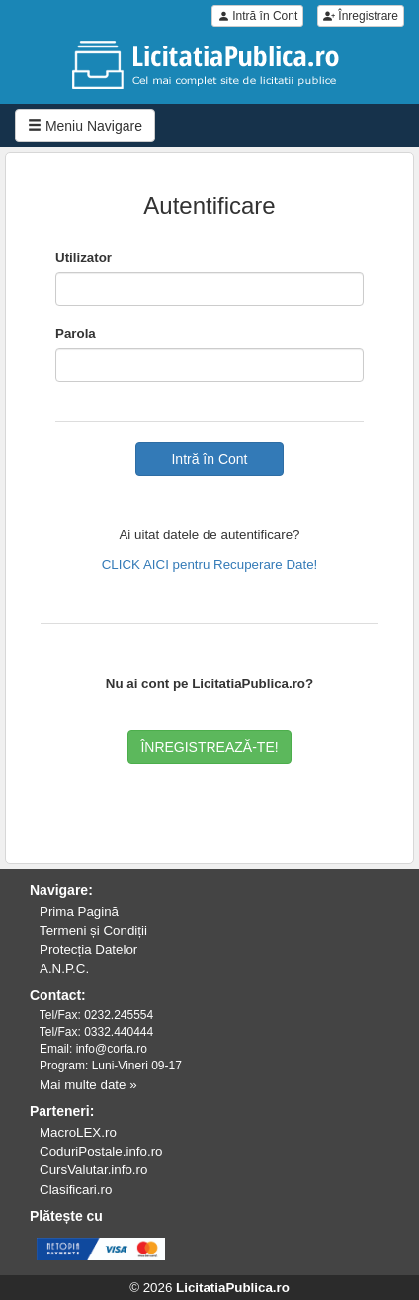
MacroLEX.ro (78, 1132)
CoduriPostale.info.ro (101, 1151)
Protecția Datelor (88, 949)
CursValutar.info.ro (93, 1169)
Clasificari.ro (76, 1189)
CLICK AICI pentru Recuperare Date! (210, 564)
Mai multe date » (88, 1084)
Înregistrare (360, 16)
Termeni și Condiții (93, 930)
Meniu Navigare (85, 126)
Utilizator (83, 257)
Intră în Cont (257, 16)
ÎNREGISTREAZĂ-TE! (209, 747)
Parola (75, 333)
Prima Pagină (79, 911)
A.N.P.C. (64, 968)
